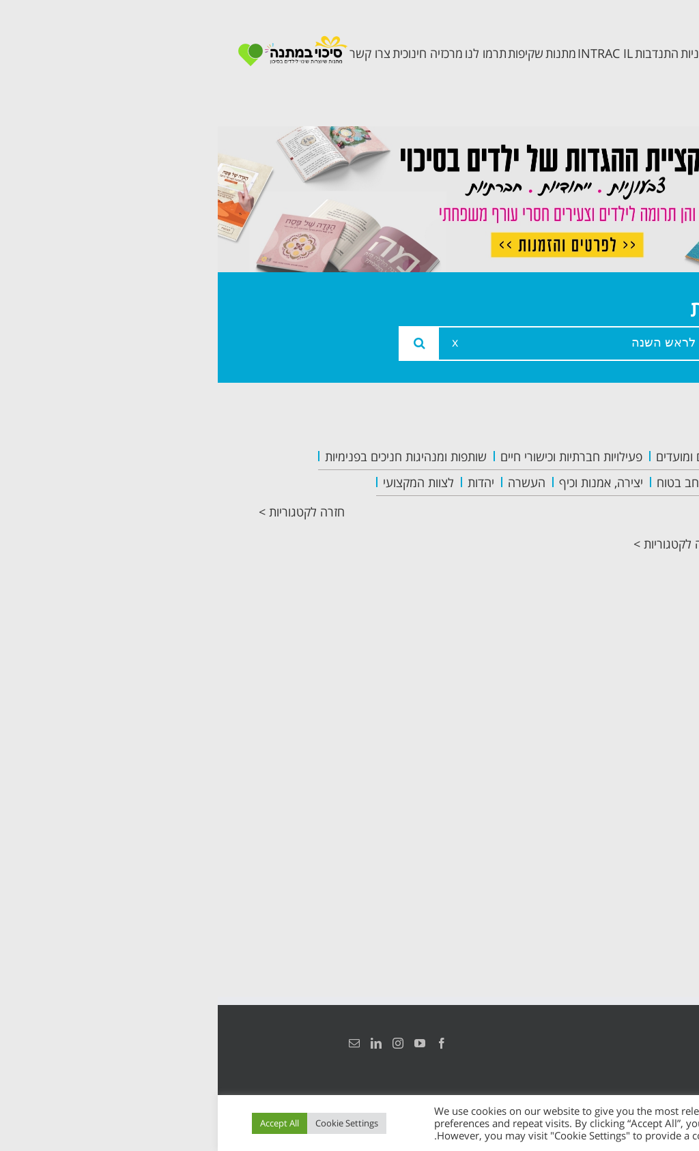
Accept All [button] (61, 1123)
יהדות (263, 482)
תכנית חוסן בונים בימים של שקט (603, 657)
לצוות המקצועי (200, 482)
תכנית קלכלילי (607, 604)
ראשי (634, 459)
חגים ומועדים (470, 456)
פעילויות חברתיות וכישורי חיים (354, 456)
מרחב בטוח (467, 482)
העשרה (309, 482)
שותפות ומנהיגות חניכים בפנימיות (188, 456)
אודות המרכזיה (605, 489)
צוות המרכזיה (609, 520)
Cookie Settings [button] (129, 1123)
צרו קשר (624, 710)
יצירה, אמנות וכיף (383, 482)
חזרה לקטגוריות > (84, 512)
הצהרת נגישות (643, 1043)
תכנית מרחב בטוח (612, 562)
